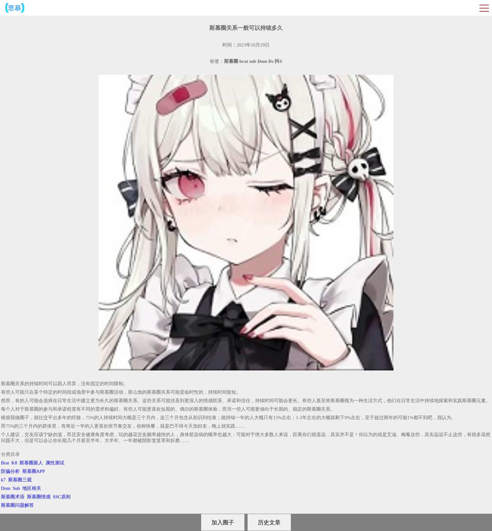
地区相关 (31, 488)
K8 (14, 462)
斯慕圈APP (33, 471)
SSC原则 (62, 496)
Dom (5, 488)
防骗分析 (10, 471)
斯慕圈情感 (39, 496)
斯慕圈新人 (31, 462)
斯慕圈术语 (12, 496)
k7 (3, 479)
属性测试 (54, 462)
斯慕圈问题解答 (17, 505)
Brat (5, 462)
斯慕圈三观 (20, 479)
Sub (16, 488)
